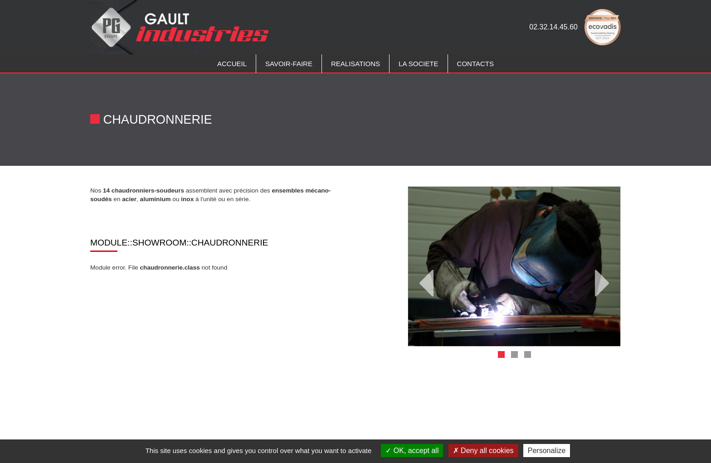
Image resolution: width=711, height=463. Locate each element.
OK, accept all (411, 450)
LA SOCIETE (418, 64)
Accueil (232, 64)
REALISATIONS (355, 64)
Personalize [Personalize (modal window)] (547, 450)
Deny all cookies (483, 450)
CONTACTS (475, 64)
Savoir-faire (288, 64)
